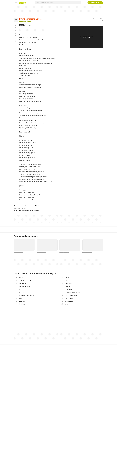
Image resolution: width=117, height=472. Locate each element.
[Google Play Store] (18, 459)
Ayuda (78, 432)
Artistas (18, 435)
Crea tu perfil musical (52, 432)
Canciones (19, 432)
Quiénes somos (81, 438)
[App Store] (28, 459)
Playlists (18, 441)
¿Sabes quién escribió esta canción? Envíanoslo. (28, 205)
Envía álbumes (50, 435)
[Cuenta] (101, 2)
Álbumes (18, 438)
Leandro (23, 208)
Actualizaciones (20, 444)
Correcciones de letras (52, 441)
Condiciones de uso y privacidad (86, 435)
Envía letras (49, 438)
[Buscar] (79, 2)
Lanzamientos (19, 447)
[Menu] (16, 2)
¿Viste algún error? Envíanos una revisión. (26, 210)
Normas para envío (82, 441)
